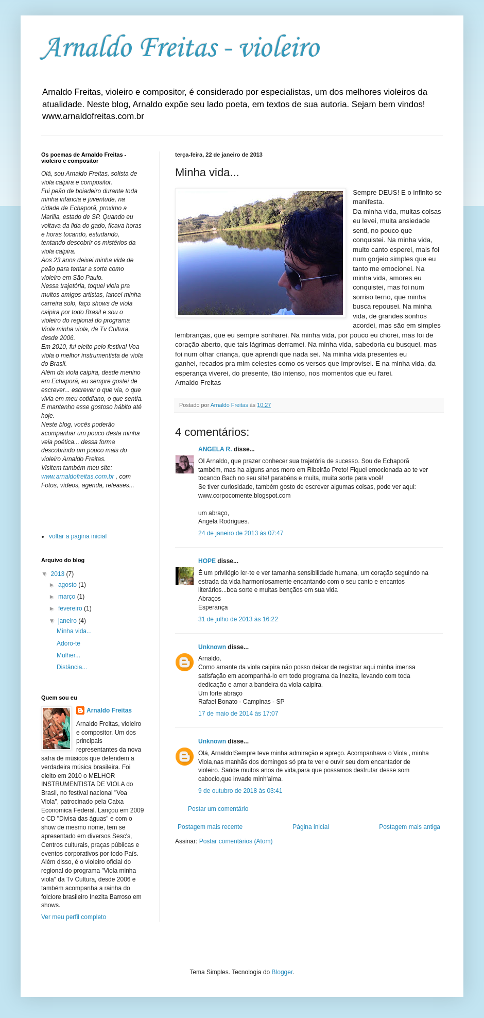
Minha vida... (74, 631)
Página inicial (310, 826)
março (67, 596)
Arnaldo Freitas (109, 710)
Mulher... (68, 655)
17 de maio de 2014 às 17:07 (238, 713)
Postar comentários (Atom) (236, 841)
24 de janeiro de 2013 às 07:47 (240, 533)
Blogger (282, 972)
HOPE (207, 561)
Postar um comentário (218, 808)
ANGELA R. (215, 449)
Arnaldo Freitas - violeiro (180, 48)
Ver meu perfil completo (73, 917)
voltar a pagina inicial (78, 536)
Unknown (212, 647)
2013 (58, 574)
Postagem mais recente (210, 826)
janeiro (68, 620)
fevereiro (71, 608)
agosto (68, 584)
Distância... (72, 667)
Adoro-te (68, 643)
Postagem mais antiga (409, 826)
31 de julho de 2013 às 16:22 (238, 619)
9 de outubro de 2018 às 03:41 (240, 790)
